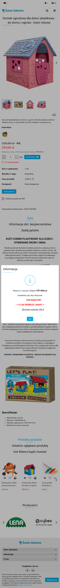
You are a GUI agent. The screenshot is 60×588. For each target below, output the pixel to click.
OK (30, 319)
